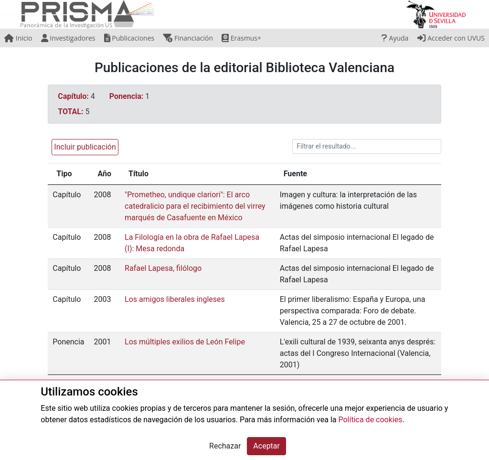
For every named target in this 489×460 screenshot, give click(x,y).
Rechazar (225, 445)
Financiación (188, 38)
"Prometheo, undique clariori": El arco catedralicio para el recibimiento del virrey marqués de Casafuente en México (195, 206)
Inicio (18, 38)
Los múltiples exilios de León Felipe (185, 341)
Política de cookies (370, 419)
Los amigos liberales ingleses (175, 299)
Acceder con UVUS (451, 38)
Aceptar (266, 445)
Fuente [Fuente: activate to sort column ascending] (295, 173)
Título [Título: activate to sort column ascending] (138, 173)
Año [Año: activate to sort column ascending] (105, 173)
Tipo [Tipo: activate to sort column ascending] (64, 173)
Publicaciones (129, 38)
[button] (83, 146)
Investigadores (68, 38)
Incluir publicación (85, 146)
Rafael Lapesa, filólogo (163, 268)
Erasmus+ (241, 38)
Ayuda (395, 38)
